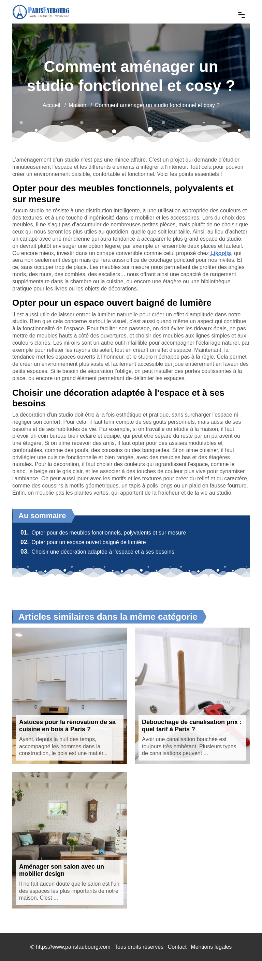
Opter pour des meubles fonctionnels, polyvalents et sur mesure (103, 533)
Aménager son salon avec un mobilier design (61, 870)
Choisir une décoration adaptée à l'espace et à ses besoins (97, 552)
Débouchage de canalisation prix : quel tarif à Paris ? (192, 726)
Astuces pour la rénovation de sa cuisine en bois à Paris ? (67, 726)
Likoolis (220, 253)
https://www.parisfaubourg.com (73, 947)
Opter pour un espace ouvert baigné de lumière (83, 542)
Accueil (51, 105)
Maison (77, 105)
